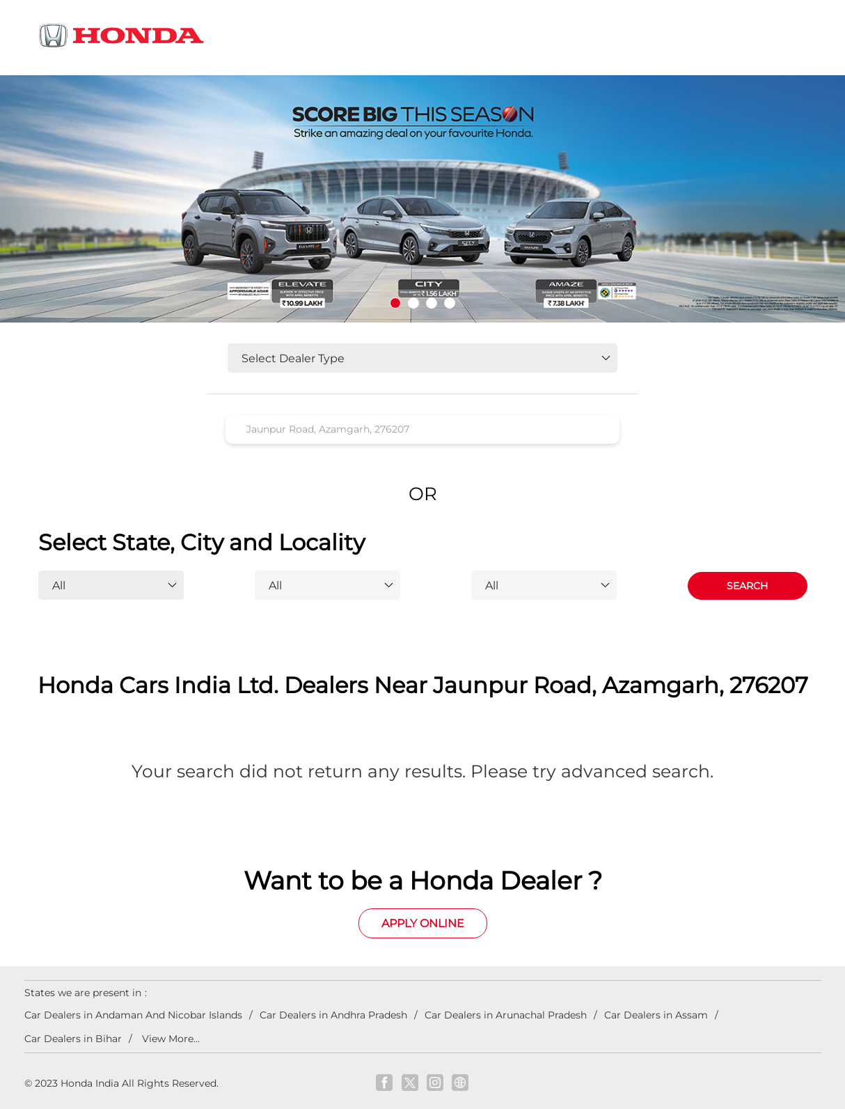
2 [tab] (413, 303)
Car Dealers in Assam (656, 1015)
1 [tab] (395, 303)
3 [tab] (431, 303)
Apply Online (422, 923)
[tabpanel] (422, 199)
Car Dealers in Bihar (73, 1038)
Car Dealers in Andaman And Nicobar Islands (133, 1015)
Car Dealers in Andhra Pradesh (333, 1015)
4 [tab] (449, 303)
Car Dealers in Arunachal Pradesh (506, 1015)
